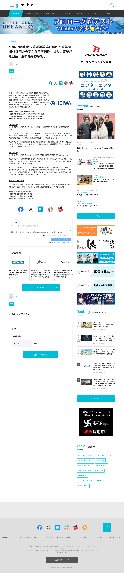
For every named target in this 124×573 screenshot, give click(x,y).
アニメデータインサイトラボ (103, 455)
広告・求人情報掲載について (29, 538)
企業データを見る (40, 355)
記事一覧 (15, 13)
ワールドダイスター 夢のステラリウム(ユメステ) (91, 481)
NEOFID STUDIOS (83, 486)
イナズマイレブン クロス (85, 455)
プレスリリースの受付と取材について (58, 538)
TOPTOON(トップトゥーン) (86, 460)
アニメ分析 (106, 13)
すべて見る (40, 287)
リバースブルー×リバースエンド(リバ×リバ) (90, 470)
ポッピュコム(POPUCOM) (85, 465)
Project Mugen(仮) (101, 465)
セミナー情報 (65, 13)
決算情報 (78, 13)
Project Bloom (82, 475)
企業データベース (31, 13)
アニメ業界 (92, 13)
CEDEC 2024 (100, 460)
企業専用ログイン (62, 560)
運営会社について (7, 538)
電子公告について (83, 538)
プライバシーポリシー (115, 538)
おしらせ (98, 538)
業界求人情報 (49, 13)
